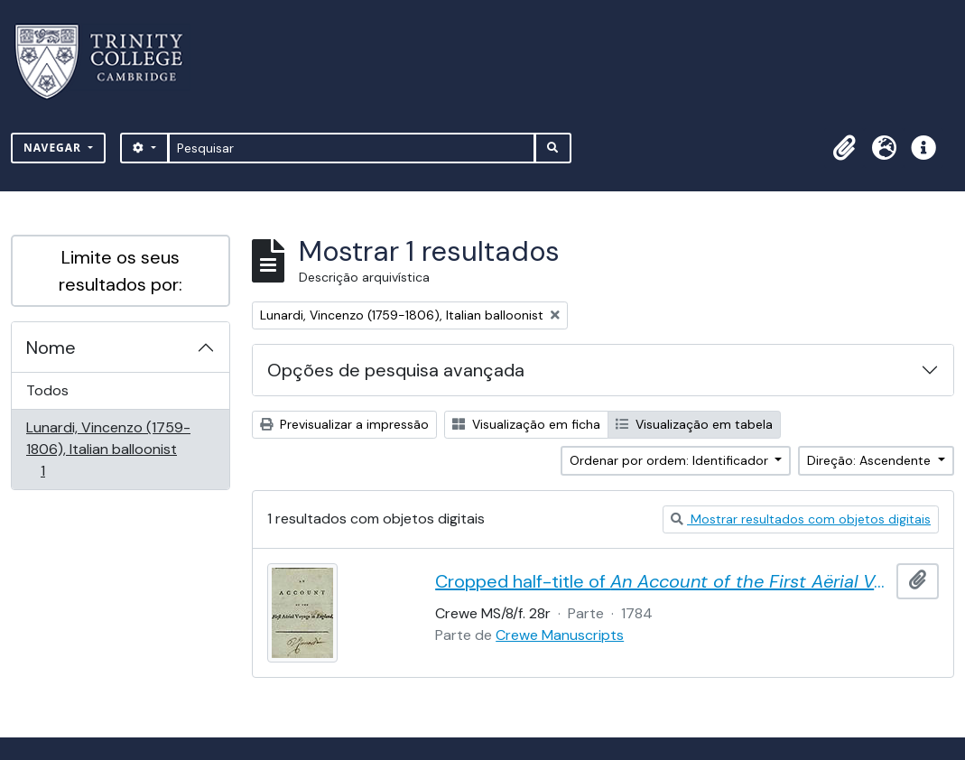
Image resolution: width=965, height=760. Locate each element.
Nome (51, 347)
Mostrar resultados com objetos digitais (801, 519)
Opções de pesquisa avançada (395, 370)
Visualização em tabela (694, 424)
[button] (844, 148)
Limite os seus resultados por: (120, 271)
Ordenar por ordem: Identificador (671, 460)
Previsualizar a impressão (344, 424)
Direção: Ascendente (870, 460)
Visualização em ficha (526, 424)
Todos (47, 390)
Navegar (54, 147)
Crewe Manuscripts (560, 635)
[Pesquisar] (351, 148)
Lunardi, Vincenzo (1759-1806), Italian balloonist (107, 449)
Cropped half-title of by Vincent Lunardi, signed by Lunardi (662, 581)
